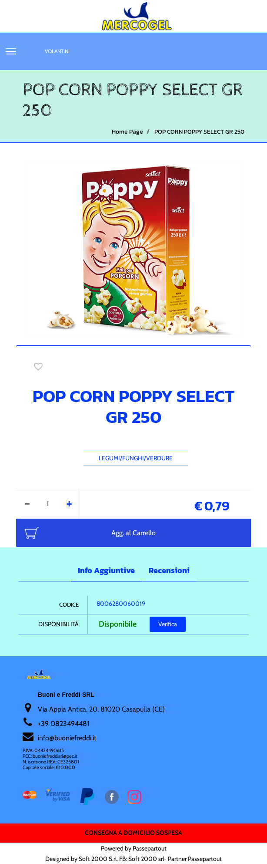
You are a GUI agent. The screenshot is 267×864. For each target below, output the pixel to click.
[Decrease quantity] (27, 503)
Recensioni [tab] (169, 570)
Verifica (167, 624)
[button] (133, 249)
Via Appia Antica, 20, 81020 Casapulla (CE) (101, 709)
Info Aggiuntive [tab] (106, 570)
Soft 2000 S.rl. (98, 859)
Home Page (127, 131)
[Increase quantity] (69, 503)
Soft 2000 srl (146, 859)
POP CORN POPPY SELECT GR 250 (199, 131)
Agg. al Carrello (133, 533)
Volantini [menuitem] (57, 51)
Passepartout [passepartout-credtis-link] (150, 848)
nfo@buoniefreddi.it (67, 738)
